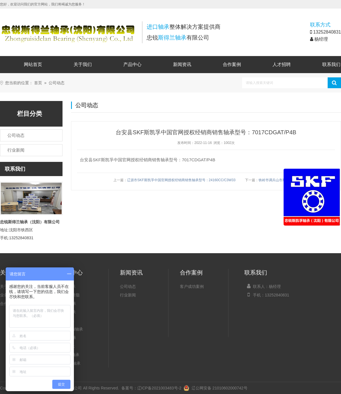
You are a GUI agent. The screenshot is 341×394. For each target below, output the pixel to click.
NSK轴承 (68, 303)
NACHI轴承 (70, 363)
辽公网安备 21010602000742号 (216, 388)
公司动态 (57, 83)
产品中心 (132, 64)
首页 (38, 83)
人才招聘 (282, 64)
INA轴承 (67, 320)
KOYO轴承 (69, 354)
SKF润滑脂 (70, 295)
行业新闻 (128, 295)
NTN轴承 (68, 337)
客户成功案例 (192, 286)
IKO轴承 (67, 346)
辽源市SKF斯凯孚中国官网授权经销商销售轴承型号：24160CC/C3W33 (181, 180)
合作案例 (232, 64)
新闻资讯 (182, 64)
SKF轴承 (68, 286)
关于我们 (83, 64)
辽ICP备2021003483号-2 (159, 388)
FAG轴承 (68, 312)
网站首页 (33, 64)
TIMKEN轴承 (71, 329)
